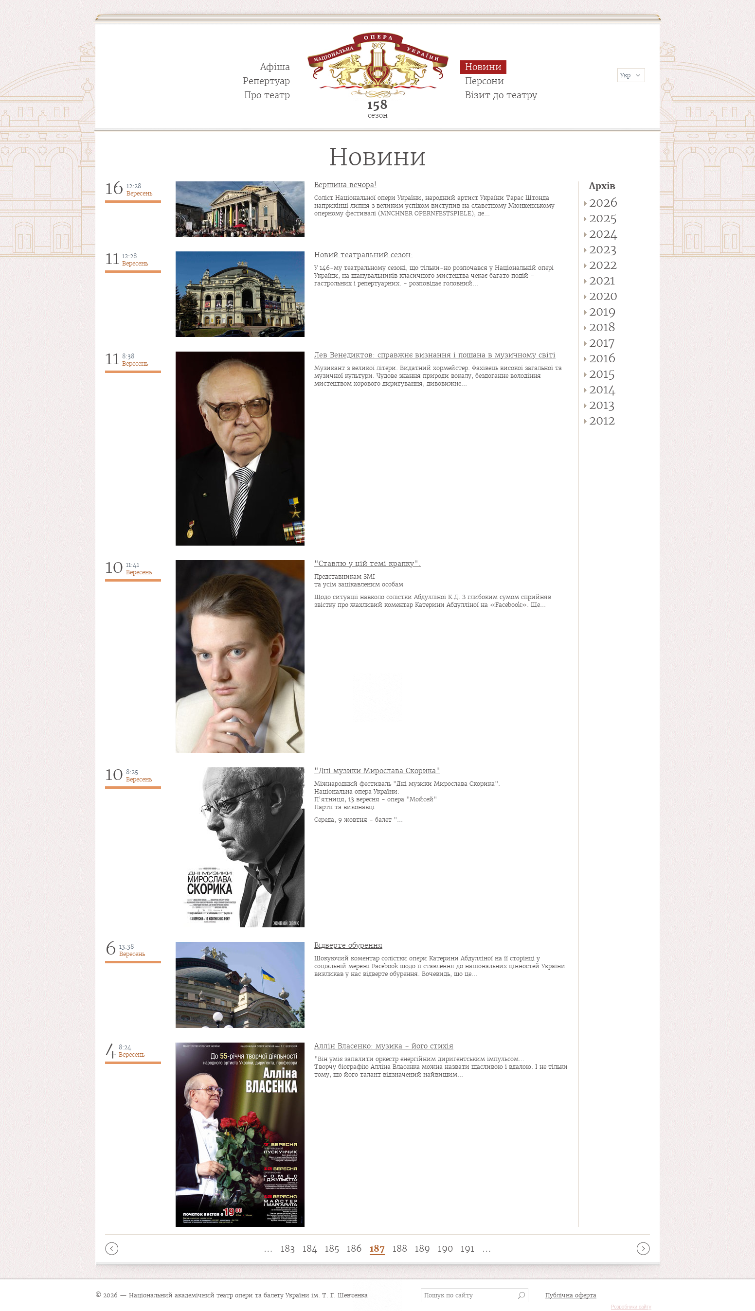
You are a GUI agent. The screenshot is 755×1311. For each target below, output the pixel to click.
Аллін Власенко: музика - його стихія (383, 1046)
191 (467, 1248)
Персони (484, 81)
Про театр (267, 95)
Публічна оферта (570, 1295)
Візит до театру (501, 95)
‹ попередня (111, 1248)
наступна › (643, 1248)
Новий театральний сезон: (363, 254)
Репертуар (266, 81)
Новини (483, 66)
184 (310, 1248)
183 (288, 1248)
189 (422, 1248)
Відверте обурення (348, 945)
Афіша (275, 66)
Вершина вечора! (345, 184)
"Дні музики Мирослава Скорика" (377, 770)
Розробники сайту (631, 1307)
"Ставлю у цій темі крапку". (367, 563)
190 (445, 1248)
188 (400, 1248)
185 (332, 1248)
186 (354, 1248)
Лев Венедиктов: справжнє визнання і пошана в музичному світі (435, 355)
